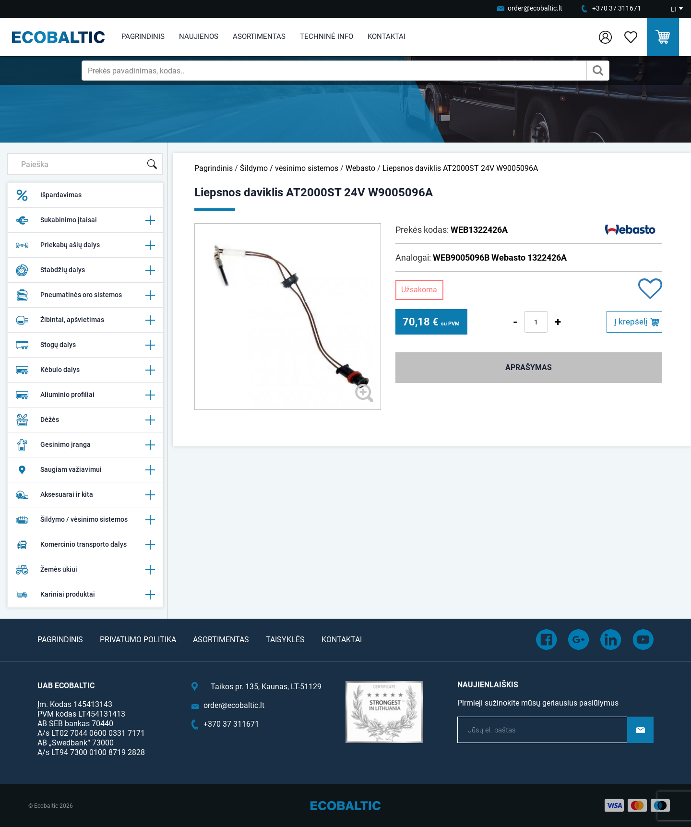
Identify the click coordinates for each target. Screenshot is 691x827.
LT (674, 9)
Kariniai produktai (85, 594)
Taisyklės (285, 639)
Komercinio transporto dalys (85, 545)
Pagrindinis (143, 36)
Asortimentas (259, 36)
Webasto (360, 168)
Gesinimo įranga (85, 445)
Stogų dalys (85, 345)
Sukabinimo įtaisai (85, 220)
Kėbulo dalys (85, 370)
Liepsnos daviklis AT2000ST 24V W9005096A (460, 168)
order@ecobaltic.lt (535, 8)
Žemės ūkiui (85, 569)
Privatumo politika (138, 639)
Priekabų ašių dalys (85, 245)
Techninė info (326, 36)
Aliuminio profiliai (85, 395)
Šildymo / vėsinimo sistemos (85, 520)
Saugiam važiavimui (85, 470)
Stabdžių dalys (85, 270)
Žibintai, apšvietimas (85, 320)
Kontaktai (386, 36)
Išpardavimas (48, 195)
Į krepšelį (630, 321)
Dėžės (85, 420)
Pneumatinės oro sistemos (85, 295)
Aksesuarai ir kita (85, 495)
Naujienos (198, 36)
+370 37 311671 (616, 8)
